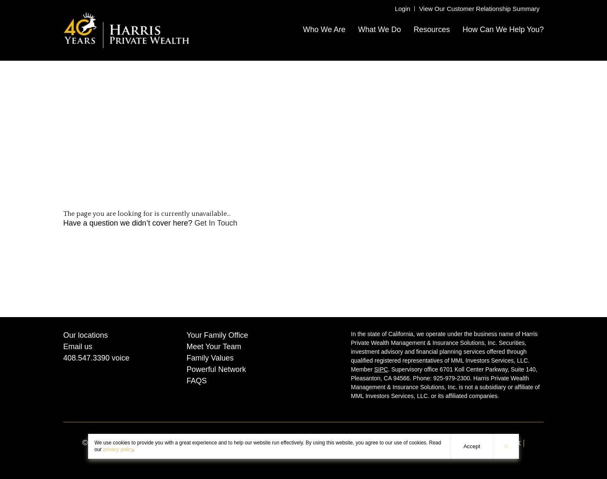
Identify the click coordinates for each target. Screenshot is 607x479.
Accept (471, 446)
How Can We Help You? (503, 29)
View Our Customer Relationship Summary (479, 8)
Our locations (85, 335)
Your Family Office (217, 335)
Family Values (210, 358)
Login (403, 8)
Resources (432, 29)
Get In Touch (215, 223)
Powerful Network (216, 369)
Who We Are (324, 29)
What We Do (379, 29)
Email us (77, 346)
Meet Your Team (214, 346)
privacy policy (118, 449)
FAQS (197, 381)
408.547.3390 (86, 358)
